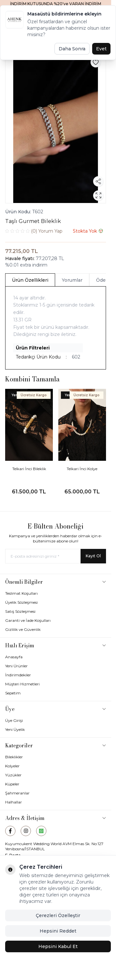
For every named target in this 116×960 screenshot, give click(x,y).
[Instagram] (26, 831)
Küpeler (12, 784)
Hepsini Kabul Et (58, 946)
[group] (55, 127)
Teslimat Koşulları (21, 593)
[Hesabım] (88, 26)
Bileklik (49, 44)
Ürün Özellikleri (30, 280)
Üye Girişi (14, 720)
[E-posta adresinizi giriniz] (55, 556)
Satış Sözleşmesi (20, 611)
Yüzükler (13, 775)
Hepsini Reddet (58, 931)
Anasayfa (14, 656)
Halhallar (13, 802)
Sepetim (13, 693)
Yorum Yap (34, 231)
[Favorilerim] (75, 26)
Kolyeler (12, 765)
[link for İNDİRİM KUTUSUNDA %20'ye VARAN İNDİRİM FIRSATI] (55, 6)
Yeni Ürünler (16, 665)
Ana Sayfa (20, 44)
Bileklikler (14, 756)
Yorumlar (72, 280)
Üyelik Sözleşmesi (21, 602)
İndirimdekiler (18, 674)
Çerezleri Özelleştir (58, 915)
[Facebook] (10, 831)
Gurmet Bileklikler (82, 44)
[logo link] (45, 26)
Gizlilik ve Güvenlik (23, 629)
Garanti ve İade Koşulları (28, 620)
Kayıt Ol (93, 555)
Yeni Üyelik (15, 729)
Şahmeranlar (17, 793)
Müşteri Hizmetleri (22, 684)
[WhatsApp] (41, 831)
